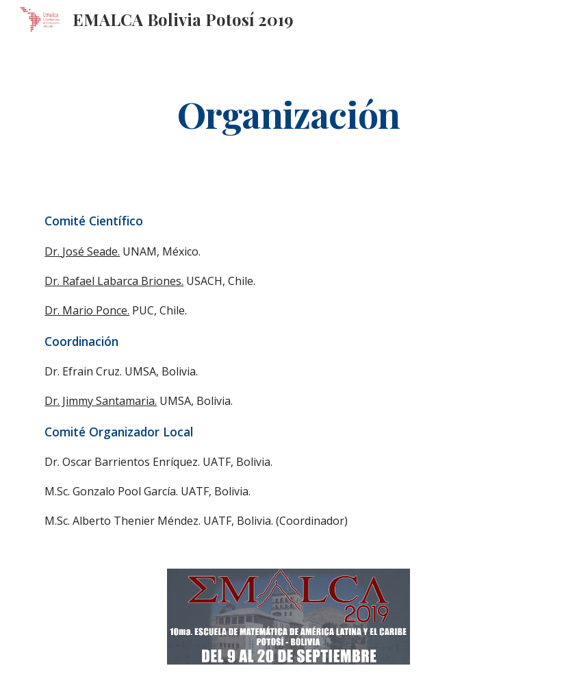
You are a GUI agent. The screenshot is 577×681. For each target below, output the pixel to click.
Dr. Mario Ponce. (86, 310)
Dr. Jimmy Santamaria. (100, 400)
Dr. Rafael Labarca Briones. (113, 280)
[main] (288, 113)
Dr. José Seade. (82, 251)
